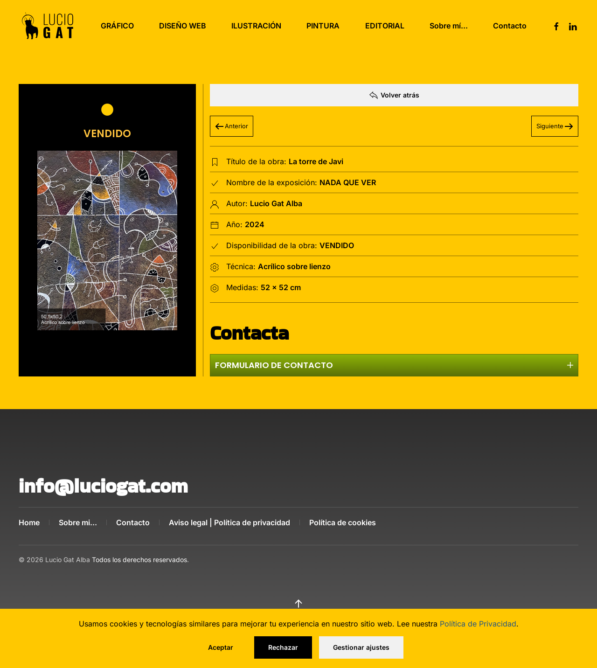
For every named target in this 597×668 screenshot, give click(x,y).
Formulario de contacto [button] (394, 365)
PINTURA (323, 25)
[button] (107, 240)
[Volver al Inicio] (47, 25)
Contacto (510, 25)
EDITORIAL (384, 25)
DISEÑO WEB (182, 25)
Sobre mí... (449, 25)
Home (29, 522)
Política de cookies (342, 522)
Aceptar (220, 647)
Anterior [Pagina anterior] (231, 126)
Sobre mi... (78, 522)
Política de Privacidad (478, 623)
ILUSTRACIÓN (256, 25)
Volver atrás (394, 95)
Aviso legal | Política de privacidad (229, 522)
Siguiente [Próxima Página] (554, 126)
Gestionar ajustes (361, 647)
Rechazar (283, 647)
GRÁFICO (117, 25)
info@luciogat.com (103, 486)
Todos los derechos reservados (139, 552)
